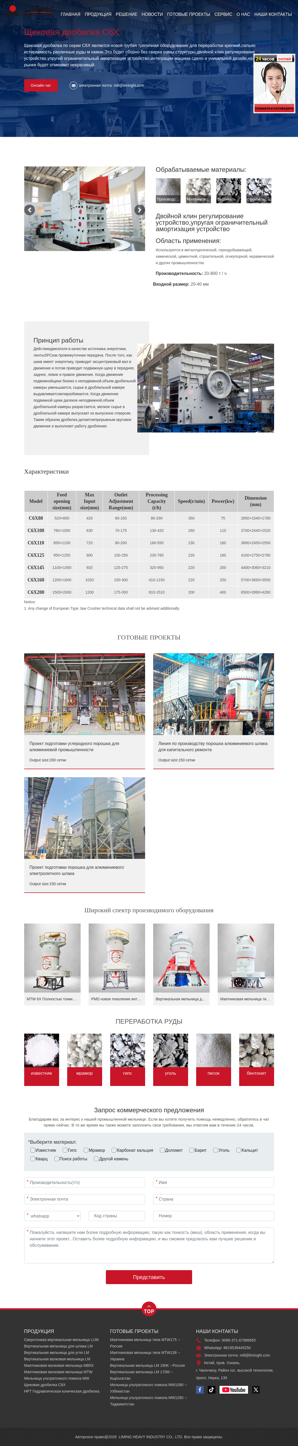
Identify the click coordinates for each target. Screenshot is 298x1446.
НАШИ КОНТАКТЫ (273, 14)
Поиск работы (70, 1158)
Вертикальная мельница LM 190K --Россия (147, 1365)
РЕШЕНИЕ (126, 14)
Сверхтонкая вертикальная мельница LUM (61, 1340)
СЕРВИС (223, 14)
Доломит (171, 1150)
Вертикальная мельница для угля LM (56, 1352)
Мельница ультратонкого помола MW (56, 1378)
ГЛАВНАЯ (70, 14)
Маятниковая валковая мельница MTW (58, 1372)
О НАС (243, 14)
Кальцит (247, 1150)
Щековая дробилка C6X (45, 1385)
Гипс (70, 1150)
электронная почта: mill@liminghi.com (107, 85)
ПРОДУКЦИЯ (98, 14)
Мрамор (94, 1150)
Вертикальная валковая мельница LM (57, 1359)
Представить (149, 1277)
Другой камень (111, 1158)
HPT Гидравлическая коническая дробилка (61, 1391)
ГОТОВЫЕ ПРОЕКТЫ (188, 14)
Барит (198, 1150)
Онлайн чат (41, 85)
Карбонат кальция (132, 1150)
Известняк (43, 1150)
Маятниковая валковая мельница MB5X (59, 1365)
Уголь (221, 1150)
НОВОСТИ (152, 14)
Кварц (39, 1158)
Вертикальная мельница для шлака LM (58, 1346)
